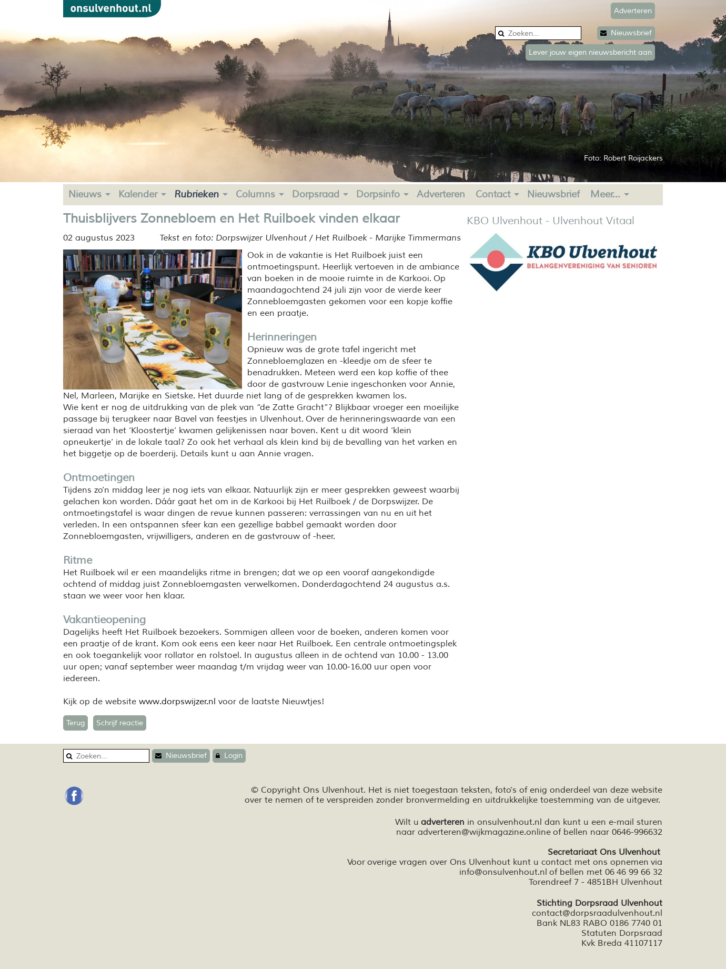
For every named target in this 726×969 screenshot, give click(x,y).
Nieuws (85, 194)
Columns (255, 194)
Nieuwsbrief (626, 32)
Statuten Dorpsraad (621, 933)
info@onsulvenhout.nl (503, 872)
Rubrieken (196, 194)
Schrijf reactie (119, 722)
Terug (75, 722)
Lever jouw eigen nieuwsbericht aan (590, 52)
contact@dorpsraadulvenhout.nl (597, 913)
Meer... (605, 194)
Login (229, 755)
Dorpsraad (315, 194)
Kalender (137, 194)
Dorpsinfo (378, 194)
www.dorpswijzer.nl (177, 701)
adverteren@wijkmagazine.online (484, 832)
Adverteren (441, 194)
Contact (493, 194)
